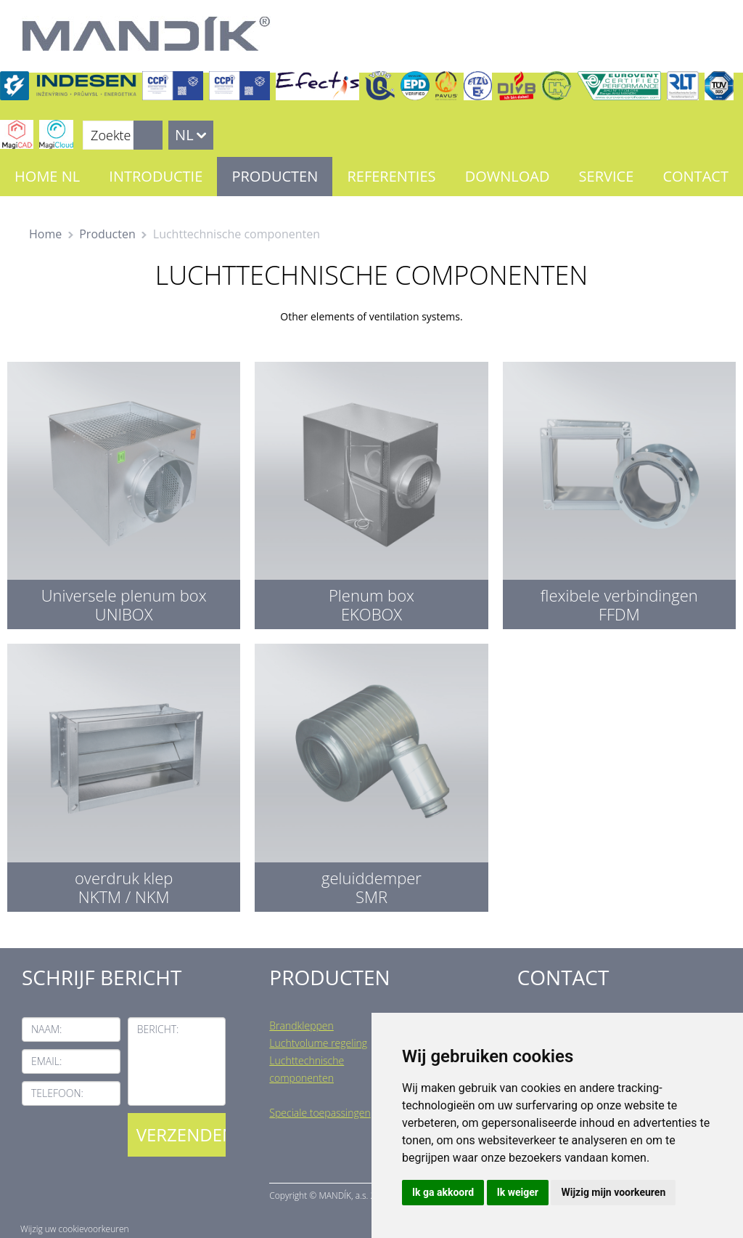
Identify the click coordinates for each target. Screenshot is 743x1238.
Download (507, 176)
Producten (274, 176)
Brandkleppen (301, 1025)
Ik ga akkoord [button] (443, 1192)
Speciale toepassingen (319, 1113)
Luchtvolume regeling (318, 1043)
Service (606, 176)
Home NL (47, 176)
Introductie (155, 176)
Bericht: (158, 1029)
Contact (695, 176)
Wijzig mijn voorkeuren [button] (613, 1192)
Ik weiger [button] (517, 1192)
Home (45, 234)
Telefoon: (57, 1093)
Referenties (391, 176)
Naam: (46, 1029)
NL (184, 135)
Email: (46, 1061)
